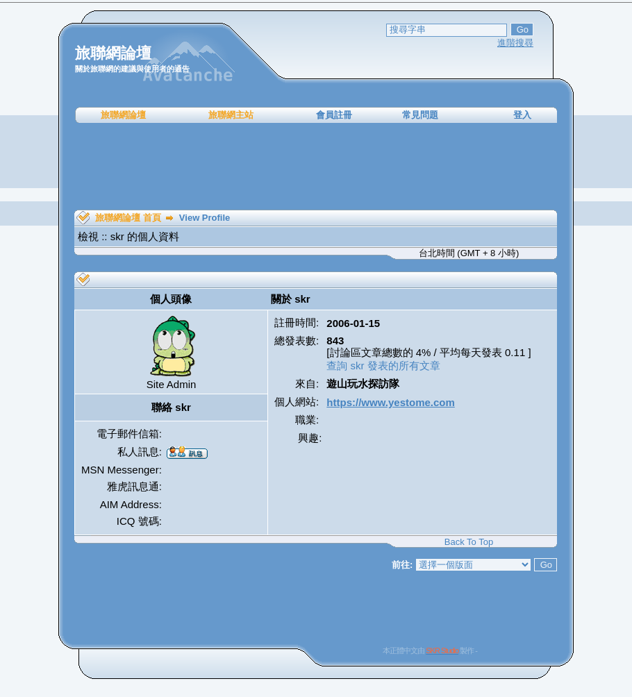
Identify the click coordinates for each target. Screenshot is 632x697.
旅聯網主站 (230, 115)
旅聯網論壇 (123, 115)
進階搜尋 (515, 42)
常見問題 (420, 115)
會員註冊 (334, 115)
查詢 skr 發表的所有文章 (383, 365)
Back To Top (468, 542)
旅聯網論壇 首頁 (128, 217)
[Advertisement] (316, 166)
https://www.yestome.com (390, 402)
